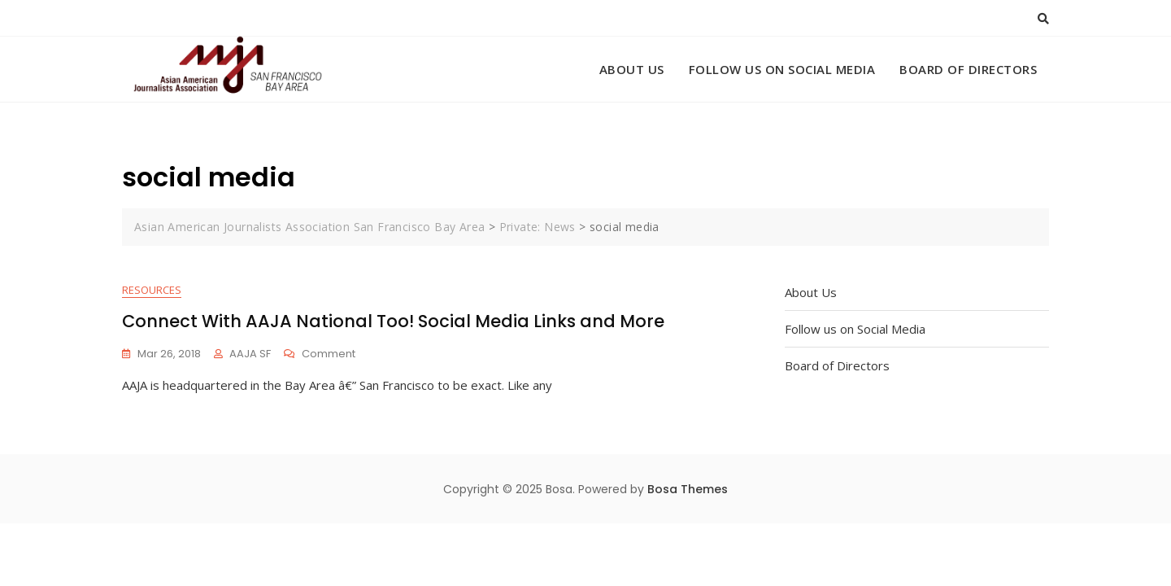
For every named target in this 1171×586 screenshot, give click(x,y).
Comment (328, 354)
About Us (631, 69)
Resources (151, 290)
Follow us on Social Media (782, 69)
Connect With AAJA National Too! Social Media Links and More (393, 322)
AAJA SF (250, 353)
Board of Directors (968, 69)
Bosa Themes (687, 490)
